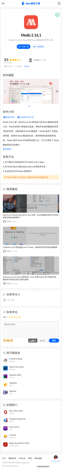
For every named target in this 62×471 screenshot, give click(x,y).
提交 (54, 340)
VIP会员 (22, 458)
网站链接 (38, 458)
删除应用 (12, 458)
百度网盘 (40, 46)
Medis (26, 66)
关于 (4, 458)
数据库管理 (10, 117)
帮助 (42, 177)
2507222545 (55, 458)
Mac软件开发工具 (27, 117)
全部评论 (12, 294)
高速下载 (25, 46)
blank (7, 221)
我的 (59, 3)
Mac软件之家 (31, 3)
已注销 (33, 60)
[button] (57, 91)
